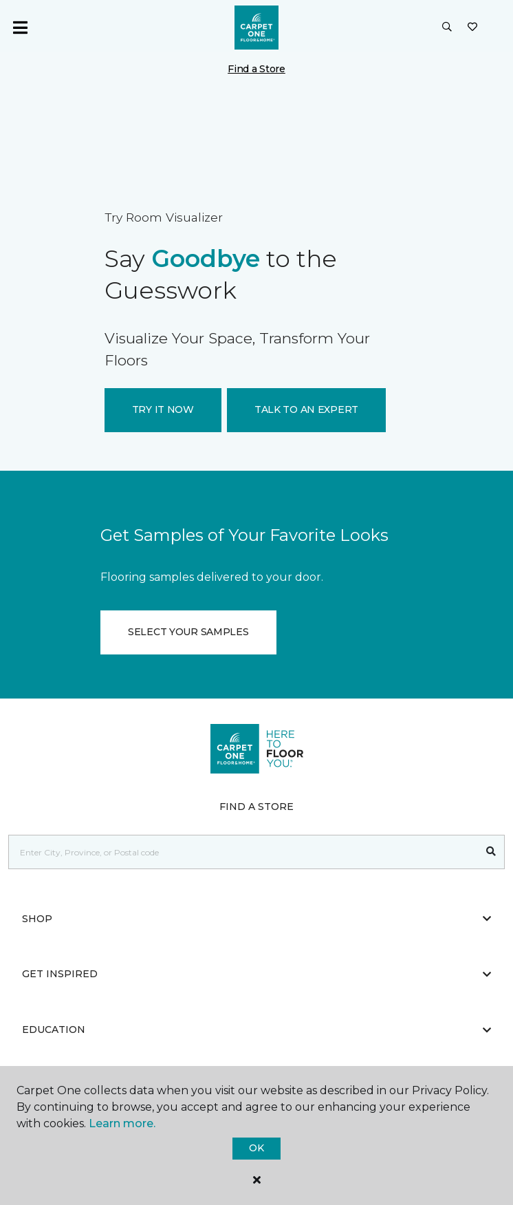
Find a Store (256, 69)
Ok (256, 1148)
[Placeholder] (243, 852)
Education (256, 1029)
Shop (256, 919)
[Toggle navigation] (20, 27)
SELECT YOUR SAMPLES (188, 632)
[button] (447, 27)
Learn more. (122, 1123)
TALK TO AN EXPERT (306, 409)
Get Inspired (256, 974)
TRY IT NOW (163, 409)
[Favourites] (472, 27)
